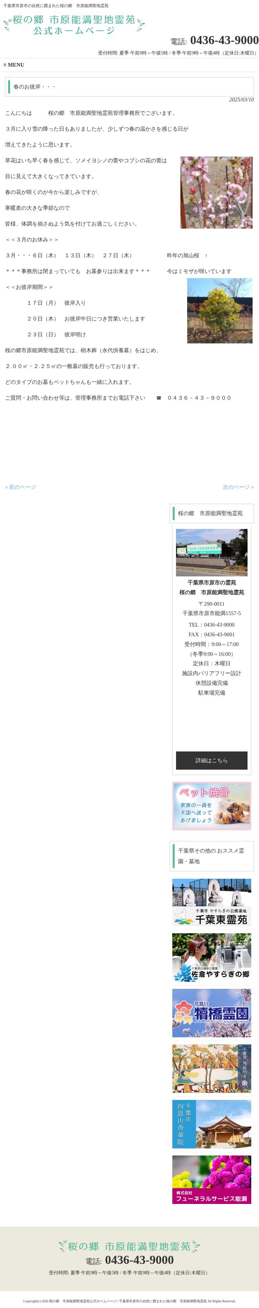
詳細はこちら (212, 760)
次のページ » (238, 487)
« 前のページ (20, 487)
